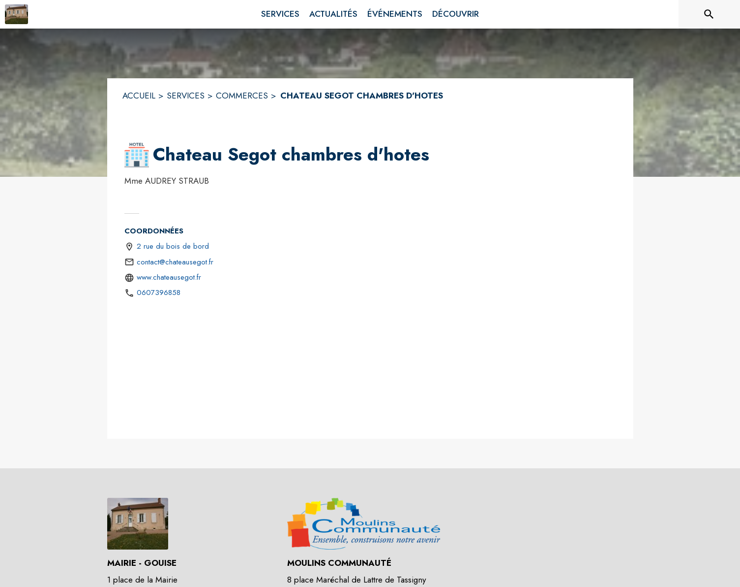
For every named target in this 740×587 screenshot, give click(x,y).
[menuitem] (280, 12)
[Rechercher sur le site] (709, 14)
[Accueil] (16, 14)
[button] (136, 155)
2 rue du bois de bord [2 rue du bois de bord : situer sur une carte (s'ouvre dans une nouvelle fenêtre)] (173, 246)
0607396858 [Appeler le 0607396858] (158, 292)
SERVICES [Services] (186, 95)
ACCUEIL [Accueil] (138, 95)
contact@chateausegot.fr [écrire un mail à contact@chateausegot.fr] (175, 262)
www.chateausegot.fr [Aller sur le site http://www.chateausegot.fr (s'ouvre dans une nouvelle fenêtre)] (169, 277)
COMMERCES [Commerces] (242, 95)
